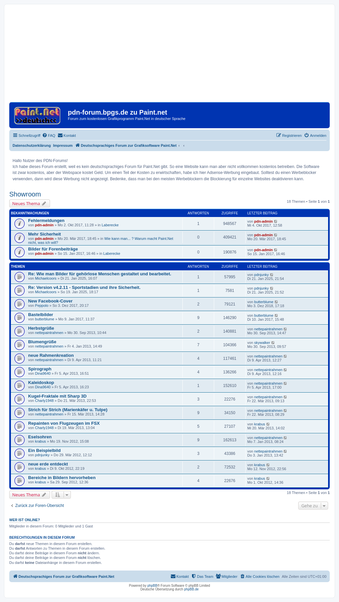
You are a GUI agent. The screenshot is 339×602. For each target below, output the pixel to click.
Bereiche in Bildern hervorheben (62, 477)
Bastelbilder (40, 314)
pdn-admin (44, 225)
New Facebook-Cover (50, 301)
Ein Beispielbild (44, 450)
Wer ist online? (24, 520)
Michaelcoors (46, 278)
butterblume (263, 302)
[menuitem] (48, 135)
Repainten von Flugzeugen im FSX (64, 423)
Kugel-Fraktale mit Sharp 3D (57, 396)
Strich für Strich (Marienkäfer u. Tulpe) (67, 409)
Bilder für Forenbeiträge (53, 248)
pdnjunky (261, 275)
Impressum (63, 145)
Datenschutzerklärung (32, 145)
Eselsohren (40, 436)
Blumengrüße (42, 341)
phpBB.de (191, 589)
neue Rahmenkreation (51, 355)
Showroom (25, 194)
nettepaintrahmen (49, 333)
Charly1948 (44, 401)
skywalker (262, 343)
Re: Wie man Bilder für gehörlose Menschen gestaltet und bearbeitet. (99, 273)
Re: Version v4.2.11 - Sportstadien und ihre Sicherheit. (84, 287)
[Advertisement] (169, 55)
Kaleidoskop (41, 382)
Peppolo (41, 305)
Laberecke (110, 225)
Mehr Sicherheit (44, 234)
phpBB (152, 585)
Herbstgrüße (41, 328)
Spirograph (39, 368)
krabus (259, 424)
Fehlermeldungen (46, 220)
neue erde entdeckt (48, 464)
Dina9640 (43, 373)
